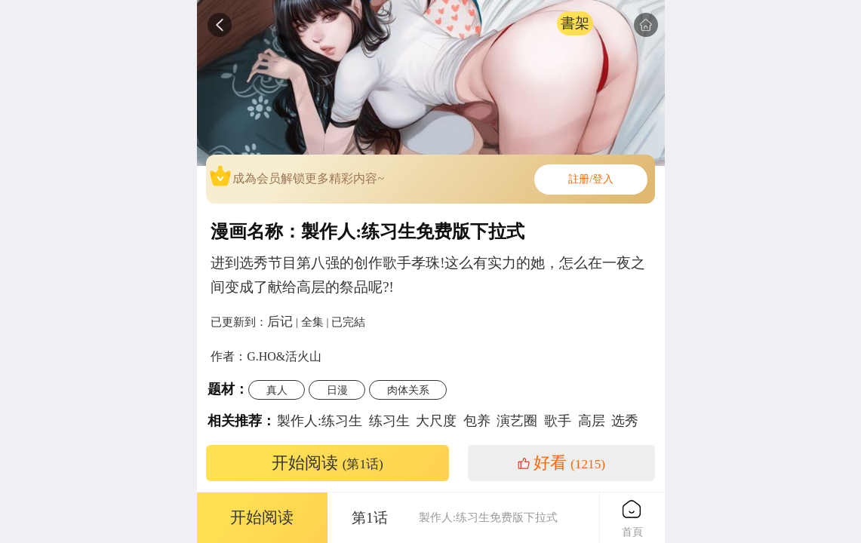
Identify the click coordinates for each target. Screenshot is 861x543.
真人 (277, 390)
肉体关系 (408, 390)
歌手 (557, 420)
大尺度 (436, 420)
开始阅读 (327, 463)
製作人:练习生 (319, 420)
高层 (591, 420)
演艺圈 (517, 420)
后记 (280, 321)
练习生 (389, 420)
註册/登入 (590, 179)
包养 (476, 420)
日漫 (337, 390)
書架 (575, 23)
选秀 (624, 420)
